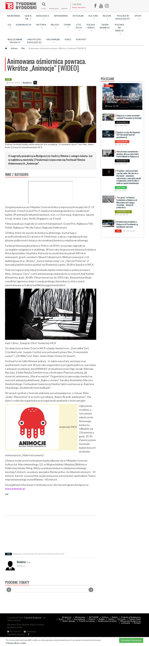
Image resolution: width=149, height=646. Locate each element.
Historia (92, 619)
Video (68, 39)
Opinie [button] (67, 26)
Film (23, 48)
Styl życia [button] (79, 27)
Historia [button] (41, 26)
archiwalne (125, 623)
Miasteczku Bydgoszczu (34, 41)
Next (91, 589)
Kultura (14, 48)
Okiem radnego (68, 621)
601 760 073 (14, 631)
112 (69, 619)
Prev (9, 589)
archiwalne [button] (53, 40)
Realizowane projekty (15, 41)
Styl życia (121, 619)
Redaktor (27, 82)
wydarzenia (28, 553)
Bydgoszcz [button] (42, 17)
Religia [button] (55, 26)
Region (115, 617)
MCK (57, 553)
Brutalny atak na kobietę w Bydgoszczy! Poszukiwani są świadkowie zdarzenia (127, 224)
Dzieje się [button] (28, 17)
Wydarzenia (61, 15)
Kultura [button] (93, 17)
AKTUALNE (78, 15)
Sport (61, 619)
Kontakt (81, 39)
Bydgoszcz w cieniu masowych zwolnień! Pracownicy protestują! (128, 116)
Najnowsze (13, 15)
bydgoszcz (17, 553)
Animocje (50, 553)
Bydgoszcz (66, 617)
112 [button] (9, 26)
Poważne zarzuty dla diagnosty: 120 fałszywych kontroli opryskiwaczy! (128, 135)
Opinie (111, 619)
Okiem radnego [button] (105, 27)
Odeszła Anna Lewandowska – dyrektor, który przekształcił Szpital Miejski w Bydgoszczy (128, 154)
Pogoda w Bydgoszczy (123, 17)
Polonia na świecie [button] (119, 29)
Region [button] (107, 17)
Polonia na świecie (87, 621)
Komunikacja (23, 24)
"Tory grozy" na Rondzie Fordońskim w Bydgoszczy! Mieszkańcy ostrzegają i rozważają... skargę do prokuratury (126, 202)
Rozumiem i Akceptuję (131, 640)
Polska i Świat (135, 619)
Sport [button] (138, 17)
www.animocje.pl (15, 488)
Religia (102, 619)
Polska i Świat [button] (91, 27)
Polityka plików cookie (16, 643)
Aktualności (39, 553)
